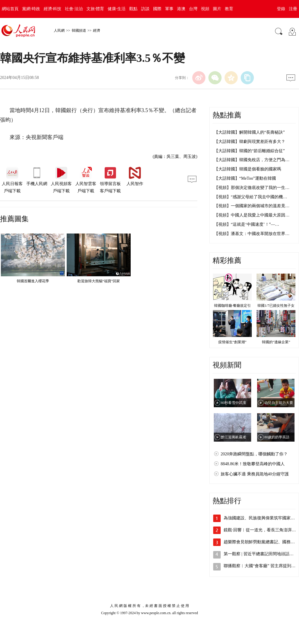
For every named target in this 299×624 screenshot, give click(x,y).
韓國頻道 (79, 30)
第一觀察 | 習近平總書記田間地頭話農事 (261, 554)
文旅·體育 (95, 9)
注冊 (293, 9)
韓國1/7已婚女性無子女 (275, 305)
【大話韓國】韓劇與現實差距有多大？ (249, 141)
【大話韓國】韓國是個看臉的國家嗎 (247, 169)
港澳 (181, 9)
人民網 (59, 30)
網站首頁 (10, 9)
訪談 (145, 9)
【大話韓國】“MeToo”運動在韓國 (245, 178)
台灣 (193, 9)
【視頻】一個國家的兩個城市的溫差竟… (251, 206)
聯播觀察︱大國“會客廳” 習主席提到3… (261, 566)
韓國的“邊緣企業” (276, 342)
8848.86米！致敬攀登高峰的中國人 (253, 464)
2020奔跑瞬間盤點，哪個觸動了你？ (254, 454)
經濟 (96, 30)
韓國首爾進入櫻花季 (33, 281)
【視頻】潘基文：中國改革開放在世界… (251, 233)
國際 (157, 9)
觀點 (133, 9)
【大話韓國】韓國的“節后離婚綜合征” (249, 151)
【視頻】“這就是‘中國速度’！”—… (246, 224)
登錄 (281, 9)
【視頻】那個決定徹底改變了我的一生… (251, 187)
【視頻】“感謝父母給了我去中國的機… (250, 197)
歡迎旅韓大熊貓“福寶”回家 (98, 281)
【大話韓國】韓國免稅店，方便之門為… (251, 160)
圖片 (217, 9)
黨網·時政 (31, 9)
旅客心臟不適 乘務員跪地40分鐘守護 (255, 474)
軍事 (169, 9)
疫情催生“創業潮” (232, 342)
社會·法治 (74, 9)
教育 (229, 9)
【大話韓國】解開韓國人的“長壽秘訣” (249, 132)
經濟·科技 (53, 9)
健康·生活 (117, 9)
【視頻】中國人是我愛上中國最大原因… (251, 215)
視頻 (205, 9)
